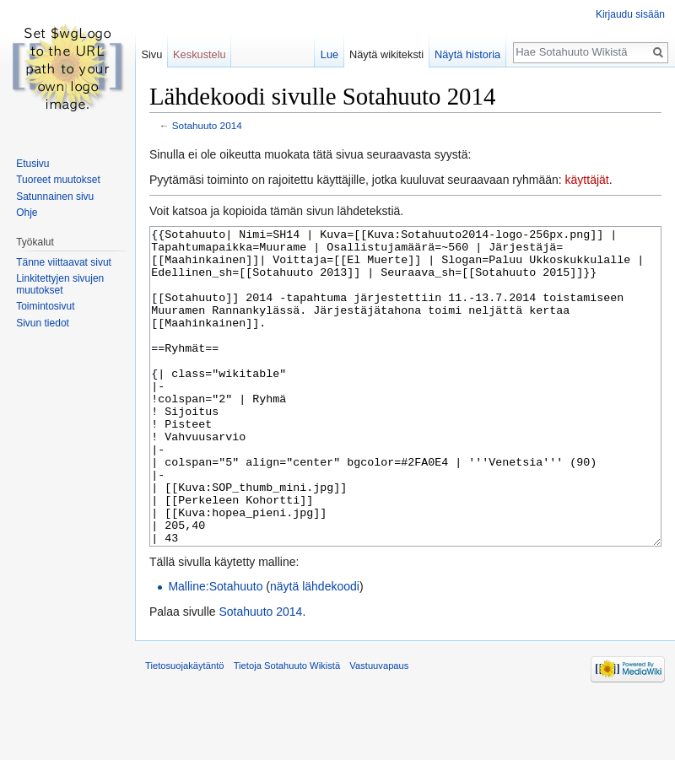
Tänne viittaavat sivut (63, 262)
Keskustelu (199, 54)
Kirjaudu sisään (630, 14)
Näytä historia (467, 54)
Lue (329, 54)
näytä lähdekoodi (314, 649)
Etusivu (32, 164)
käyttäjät (587, 179)
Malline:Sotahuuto (215, 649)
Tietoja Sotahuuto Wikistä (287, 729)
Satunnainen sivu (55, 196)
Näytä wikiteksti (386, 54)
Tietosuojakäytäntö (184, 729)
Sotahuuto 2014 (207, 125)
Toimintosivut (45, 306)
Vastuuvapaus (378, 729)
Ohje (26, 212)
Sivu (151, 54)
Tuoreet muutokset (58, 180)
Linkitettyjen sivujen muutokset (60, 284)
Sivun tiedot (42, 323)
